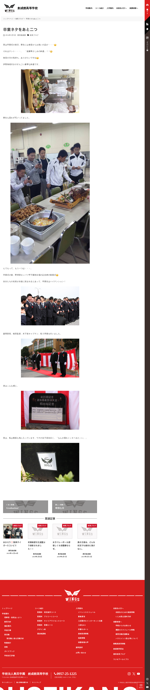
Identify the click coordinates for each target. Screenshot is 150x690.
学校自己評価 (9, 656)
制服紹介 (7, 643)
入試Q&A (82, 625)
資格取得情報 (83, 634)
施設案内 (7, 626)
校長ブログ (34, 35)
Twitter (147, 683)
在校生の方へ (121, 8)
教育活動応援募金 (122, 634)
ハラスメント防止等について (127, 638)
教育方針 (7, 622)
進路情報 (81, 638)
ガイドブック (9, 651)
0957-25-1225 (66, 673)
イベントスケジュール (86, 612)
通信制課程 (41, 634)
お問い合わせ (81, 653)
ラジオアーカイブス (121, 659)
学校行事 (7, 630)
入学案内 (110, 8)
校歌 (6, 647)
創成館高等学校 (72, 595)
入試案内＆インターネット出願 (90, 621)
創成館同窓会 (118, 649)
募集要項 (81, 616)
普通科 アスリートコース (47, 616)
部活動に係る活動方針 (15, 638)
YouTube (147, 687)
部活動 (6, 635)
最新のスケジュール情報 (125, 630)
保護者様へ (133, 8)
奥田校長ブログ (119, 654)
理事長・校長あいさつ (13, 617)
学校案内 (89, 8)
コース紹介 (99, 8)
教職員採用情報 (119, 644)
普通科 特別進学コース (46, 612)
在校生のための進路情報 (125, 612)
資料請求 (79, 647)
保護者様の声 (83, 642)
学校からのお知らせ (123, 625)
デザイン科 (41, 629)
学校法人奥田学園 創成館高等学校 (25, 673)
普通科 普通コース (45, 625)
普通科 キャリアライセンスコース (51, 621)
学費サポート (83, 629)
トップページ (7, 608)
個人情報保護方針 (22, 682)
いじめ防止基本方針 (123, 616)
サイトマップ (36, 682)
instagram (147, 679)
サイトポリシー (7, 682)
